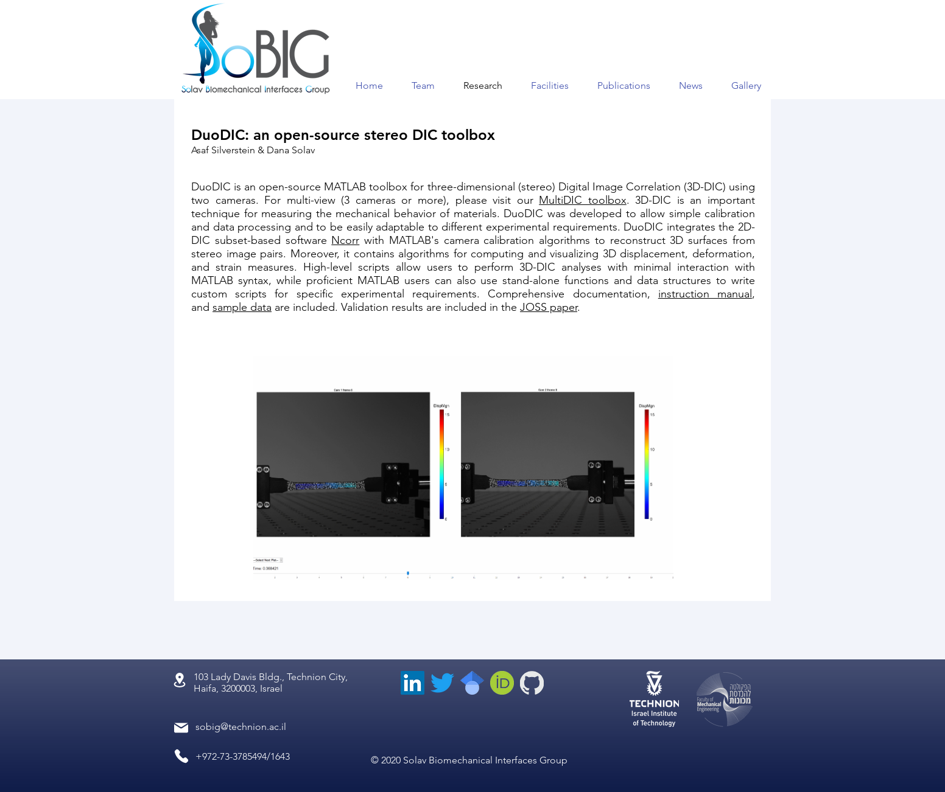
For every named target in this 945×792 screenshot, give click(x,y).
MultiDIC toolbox (583, 200)
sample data (242, 307)
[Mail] (181, 728)
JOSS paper (548, 307)
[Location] (179, 680)
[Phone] (181, 756)
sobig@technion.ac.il (240, 726)
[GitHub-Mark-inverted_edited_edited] (532, 683)
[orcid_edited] (502, 683)
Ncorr (345, 240)
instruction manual (705, 293)
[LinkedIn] (412, 683)
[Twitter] (442, 683)
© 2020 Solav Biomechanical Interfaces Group (469, 760)
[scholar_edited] (472, 683)
